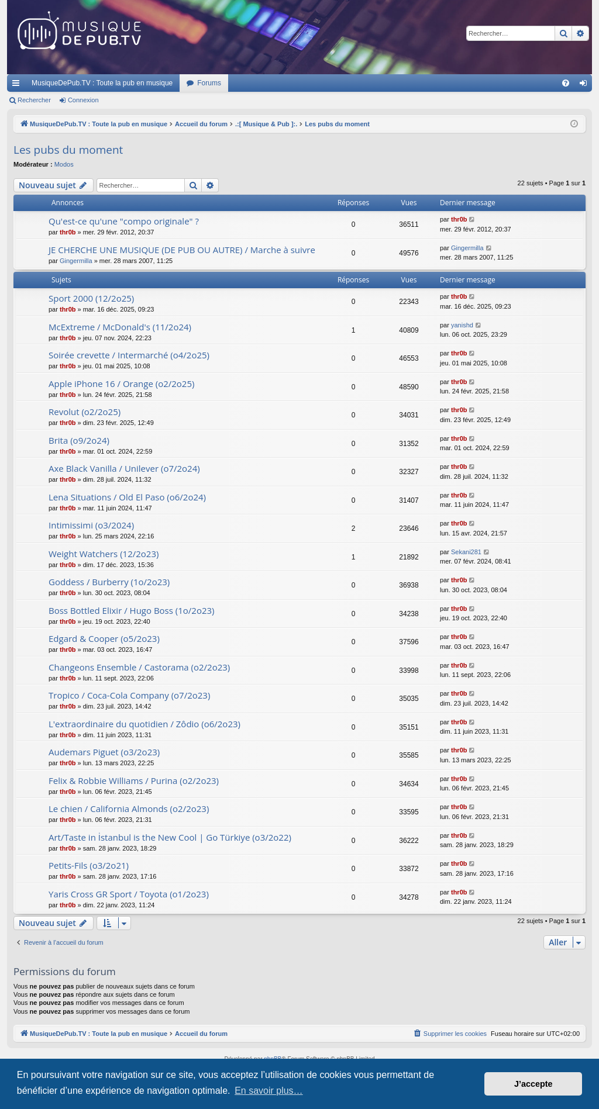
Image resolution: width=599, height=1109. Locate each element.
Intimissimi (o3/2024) (91, 525)
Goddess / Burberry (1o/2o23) (109, 582)
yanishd (462, 325)
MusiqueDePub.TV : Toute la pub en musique (102, 83)
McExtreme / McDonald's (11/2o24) (120, 327)
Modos (64, 164)
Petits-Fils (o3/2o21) (89, 865)
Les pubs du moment (68, 149)
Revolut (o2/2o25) (85, 411)
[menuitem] (565, 83)
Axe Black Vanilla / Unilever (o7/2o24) (124, 468)
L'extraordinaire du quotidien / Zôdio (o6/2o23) (144, 724)
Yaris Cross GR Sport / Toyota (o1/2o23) (129, 894)
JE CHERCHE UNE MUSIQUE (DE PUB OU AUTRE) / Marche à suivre (182, 249)
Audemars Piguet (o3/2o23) (104, 752)
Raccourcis (18, 85)
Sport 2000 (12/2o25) (91, 298)
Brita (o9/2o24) (79, 440)
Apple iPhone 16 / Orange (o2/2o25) (121, 383)
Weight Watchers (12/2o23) (104, 553)
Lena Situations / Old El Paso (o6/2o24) (127, 497)
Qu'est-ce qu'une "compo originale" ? (124, 221)
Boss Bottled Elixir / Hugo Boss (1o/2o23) (132, 610)
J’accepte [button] (533, 1084)
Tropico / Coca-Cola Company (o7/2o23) (129, 695)
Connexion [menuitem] (586, 85)
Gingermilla (76, 260)
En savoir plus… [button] (269, 1091)
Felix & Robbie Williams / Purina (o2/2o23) (134, 780)
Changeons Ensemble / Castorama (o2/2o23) (139, 667)
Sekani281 (466, 551)
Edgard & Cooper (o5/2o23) (104, 638)
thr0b (68, 232)
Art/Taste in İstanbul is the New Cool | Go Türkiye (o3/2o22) (170, 837)
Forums (209, 83)
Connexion (83, 99)
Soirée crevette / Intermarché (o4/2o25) (129, 355)
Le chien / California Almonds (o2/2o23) (129, 808)
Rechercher (34, 99)
